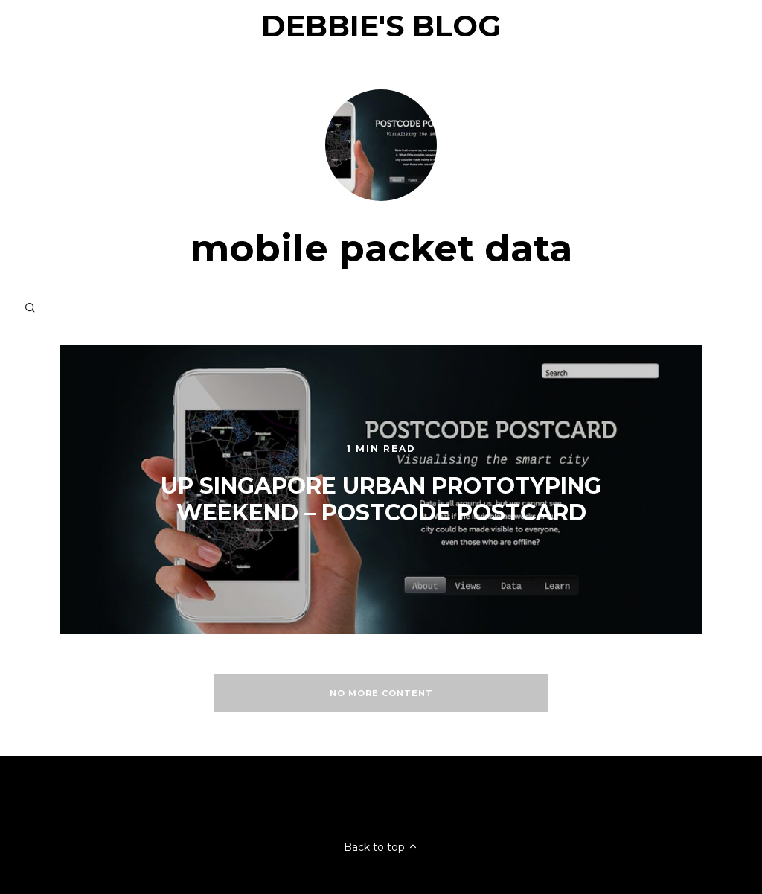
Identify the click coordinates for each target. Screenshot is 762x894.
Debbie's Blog (381, 25)
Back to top (381, 847)
